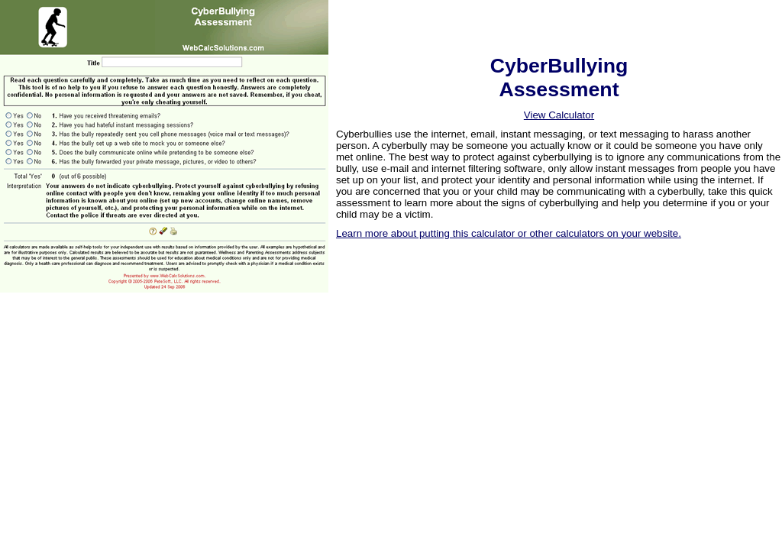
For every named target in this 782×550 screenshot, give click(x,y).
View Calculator (559, 115)
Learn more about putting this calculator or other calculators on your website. (508, 233)
